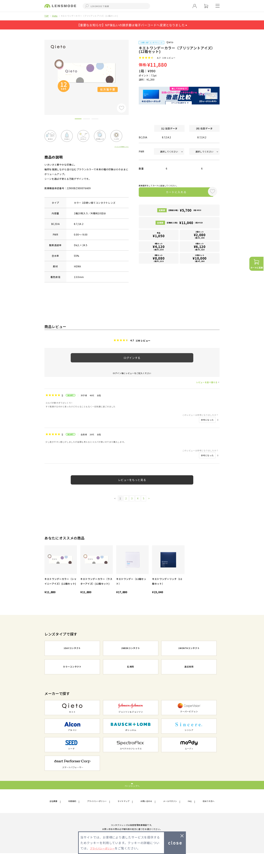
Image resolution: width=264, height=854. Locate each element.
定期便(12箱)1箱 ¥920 (185, 224)
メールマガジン (171, 801)
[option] (86, 73)
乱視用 (130, 667)
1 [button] (78, 119)
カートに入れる (172, 193)
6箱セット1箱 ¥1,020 (199, 247)
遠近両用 (189, 667)
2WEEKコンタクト (130, 648)
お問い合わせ (147, 801)
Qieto (55, 15)
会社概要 (54, 801)
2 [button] (86, 119)
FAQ (189, 801)
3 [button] (95, 119)
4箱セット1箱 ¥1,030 (159, 247)
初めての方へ (207, 801)
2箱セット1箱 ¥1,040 (199, 236)
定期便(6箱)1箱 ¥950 (184, 211)
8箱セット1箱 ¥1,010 (159, 259)
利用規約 (72, 801)
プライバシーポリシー (97, 801)
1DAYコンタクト (72, 648)
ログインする (132, 358)
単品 (159, 236)
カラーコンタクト (72, 667)
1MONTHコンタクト (189, 648)
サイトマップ (124, 801)
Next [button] (131, 71)
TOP (46, 15)
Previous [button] (42, 71)
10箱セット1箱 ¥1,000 (199, 259)
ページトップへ (132, 785)
